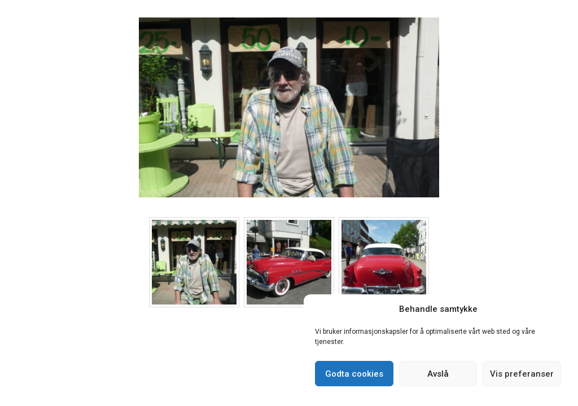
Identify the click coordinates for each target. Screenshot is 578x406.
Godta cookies (354, 374)
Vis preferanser (522, 374)
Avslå (438, 374)
